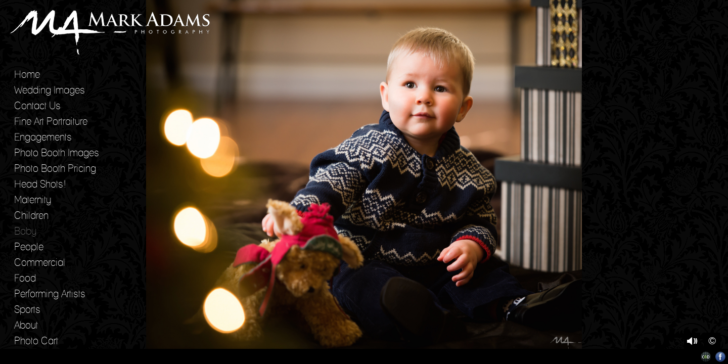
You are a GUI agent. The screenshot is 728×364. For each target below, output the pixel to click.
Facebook (720, 356)
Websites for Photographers (706, 356)
